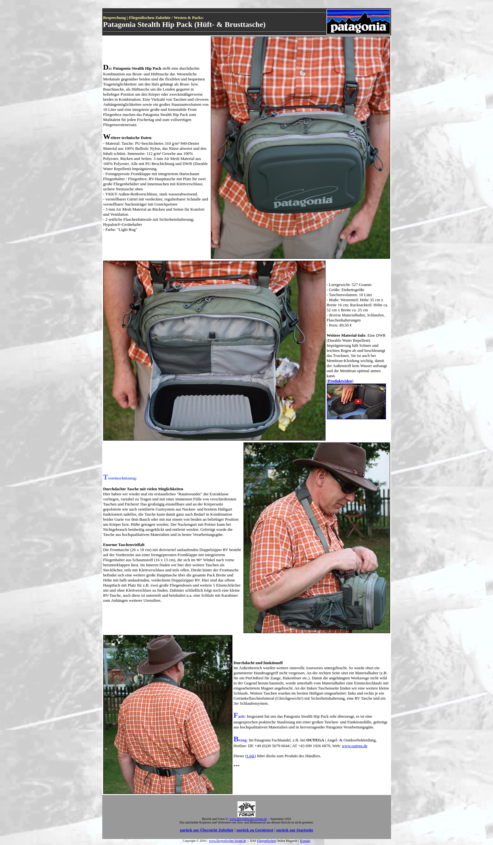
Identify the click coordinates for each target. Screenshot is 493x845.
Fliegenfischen (266, 840)
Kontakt (305, 840)
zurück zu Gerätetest (255, 830)
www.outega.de (355, 745)
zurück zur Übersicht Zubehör (207, 830)
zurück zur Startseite (294, 830)
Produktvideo (340, 380)
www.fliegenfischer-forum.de (227, 840)
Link (251, 755)
